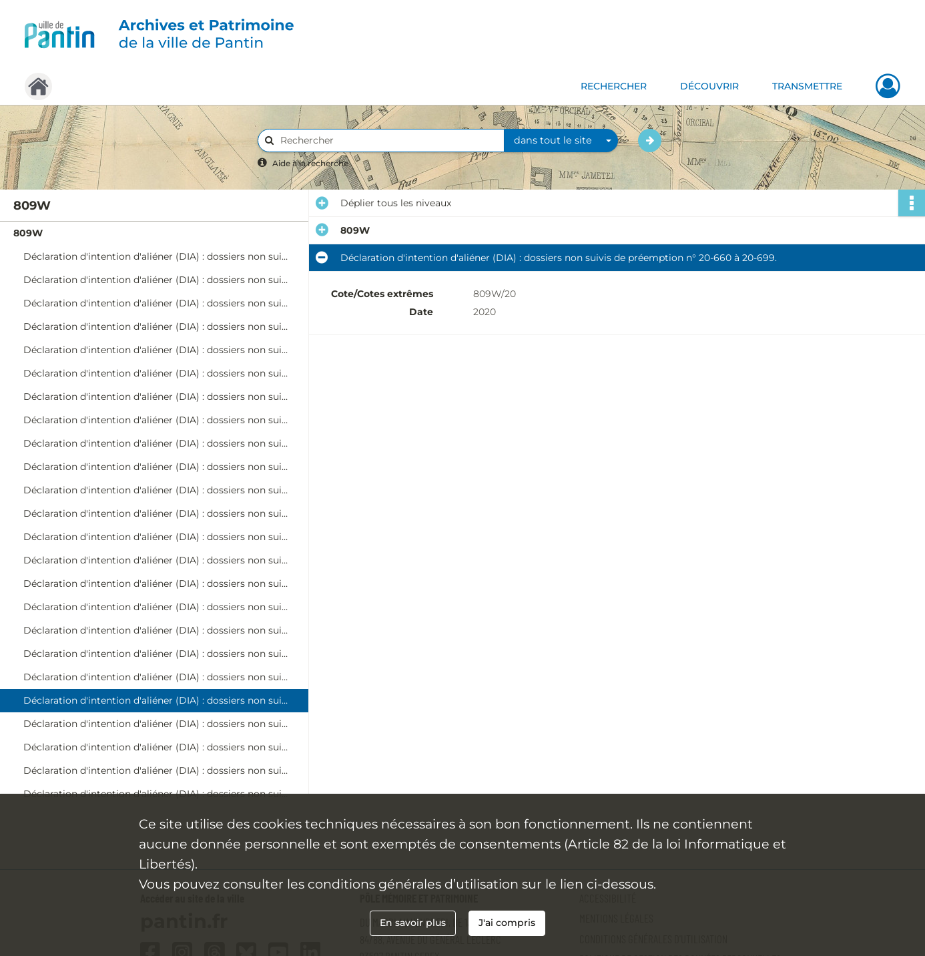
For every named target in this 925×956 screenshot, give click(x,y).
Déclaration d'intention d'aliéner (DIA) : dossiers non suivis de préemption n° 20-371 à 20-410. (156, 513)
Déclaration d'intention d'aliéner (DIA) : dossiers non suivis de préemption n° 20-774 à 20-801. (156, 770)
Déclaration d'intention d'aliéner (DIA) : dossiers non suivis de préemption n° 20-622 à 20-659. (156, 677)
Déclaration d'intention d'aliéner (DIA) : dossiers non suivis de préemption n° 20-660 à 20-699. (156, 700)
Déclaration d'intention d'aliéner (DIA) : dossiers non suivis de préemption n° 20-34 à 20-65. (156, 280)
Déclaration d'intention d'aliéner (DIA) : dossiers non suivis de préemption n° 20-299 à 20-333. (156, 467)
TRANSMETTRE (807, 86)
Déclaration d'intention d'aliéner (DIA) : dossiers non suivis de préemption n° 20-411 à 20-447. (156, 537)
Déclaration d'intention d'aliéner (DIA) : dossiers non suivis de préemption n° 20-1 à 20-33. (156, 256)
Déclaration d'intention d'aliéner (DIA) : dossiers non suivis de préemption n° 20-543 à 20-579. (156, 630)
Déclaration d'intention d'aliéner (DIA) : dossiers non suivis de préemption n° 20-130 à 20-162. (156, 350)
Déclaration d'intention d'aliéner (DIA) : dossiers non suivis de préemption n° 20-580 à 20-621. (156, 654)
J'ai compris (507, 923)
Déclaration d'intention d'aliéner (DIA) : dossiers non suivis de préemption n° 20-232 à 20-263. (156, 420)
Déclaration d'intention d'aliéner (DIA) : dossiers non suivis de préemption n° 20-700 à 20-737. (156, 724)
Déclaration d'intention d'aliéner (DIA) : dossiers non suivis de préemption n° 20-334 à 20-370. (156, 490)
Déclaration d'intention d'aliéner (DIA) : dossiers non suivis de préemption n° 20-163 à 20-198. (156, 373)
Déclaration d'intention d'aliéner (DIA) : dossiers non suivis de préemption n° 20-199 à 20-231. (156, 397)
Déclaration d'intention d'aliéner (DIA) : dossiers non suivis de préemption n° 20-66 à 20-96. (156, 303)
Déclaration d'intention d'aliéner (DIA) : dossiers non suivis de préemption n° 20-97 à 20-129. (156, 326)
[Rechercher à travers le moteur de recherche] (387, 141)
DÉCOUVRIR (709, 86)
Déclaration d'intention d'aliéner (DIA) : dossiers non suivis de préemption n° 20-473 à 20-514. (156, 583)
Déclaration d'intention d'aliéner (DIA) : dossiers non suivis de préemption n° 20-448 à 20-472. (156, 560)
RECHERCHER (614, 86)
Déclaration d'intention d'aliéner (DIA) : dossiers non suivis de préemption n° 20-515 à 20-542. (156, 607)
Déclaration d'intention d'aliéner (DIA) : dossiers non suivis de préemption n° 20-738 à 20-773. (156, 747)
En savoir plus (413, 923)
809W (28, 233)
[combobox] (561, 141)
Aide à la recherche (310, 163)
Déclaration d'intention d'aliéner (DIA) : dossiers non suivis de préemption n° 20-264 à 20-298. (156, 443)
